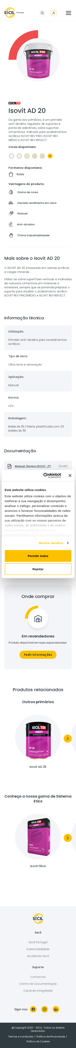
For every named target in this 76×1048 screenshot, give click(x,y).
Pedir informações (38, 655)
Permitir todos (38, 555)
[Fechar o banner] (70, 475)
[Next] (68, 739)
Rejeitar (38, 569)
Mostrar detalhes (51, 543)
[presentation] (38, 466)
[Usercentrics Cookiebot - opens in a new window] (45, 475)
